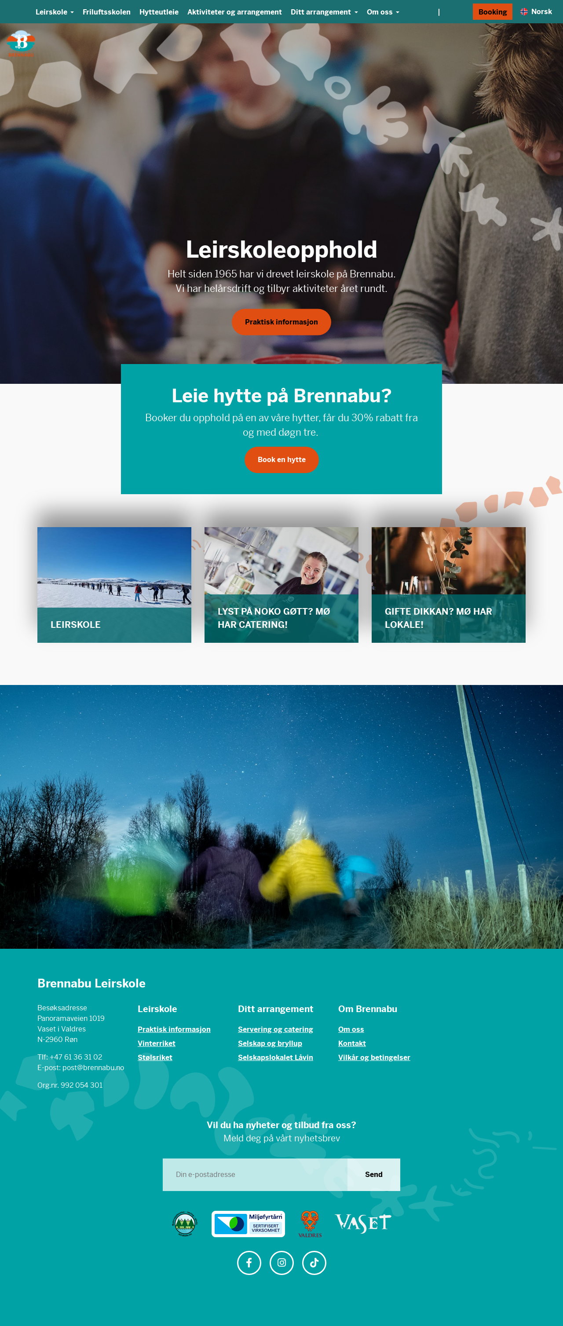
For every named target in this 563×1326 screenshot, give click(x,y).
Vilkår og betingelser (374, 1057)
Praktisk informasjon (281, 325)
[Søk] (464, 12)
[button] (26, 203)
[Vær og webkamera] (438, 12)
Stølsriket (155, 1057)
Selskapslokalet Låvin (275, 1057)
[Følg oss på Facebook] (249, 1263)
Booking (493, 12)
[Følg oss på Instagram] (281, 1263)
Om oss (351, 1029)
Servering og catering (275, 1029)
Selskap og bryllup (270, 1043)
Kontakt (352, 1043)
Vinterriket (156, 1043)
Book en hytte (282, 459)
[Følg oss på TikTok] (314, 1263)
